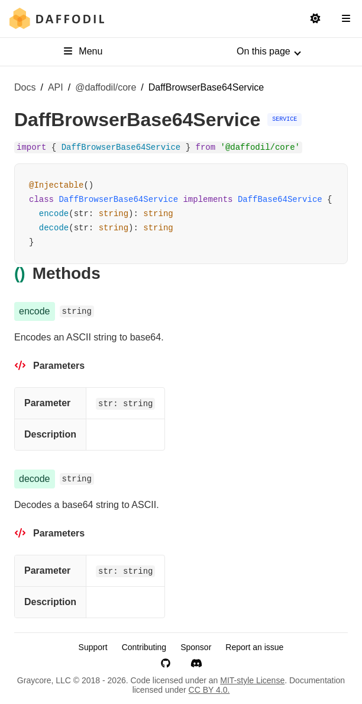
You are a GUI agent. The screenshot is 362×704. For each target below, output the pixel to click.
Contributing (144, 647)
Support (93, 647)
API (55, 87)
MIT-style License (252, 680)
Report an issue (254, 647)
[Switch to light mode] (315, 19)
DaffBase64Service (280, 199)
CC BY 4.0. (209, 690)
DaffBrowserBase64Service (118, 199)
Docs (24, 87)
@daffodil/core (105, 87)
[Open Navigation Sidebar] (346, 19)
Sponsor (195, 647)
